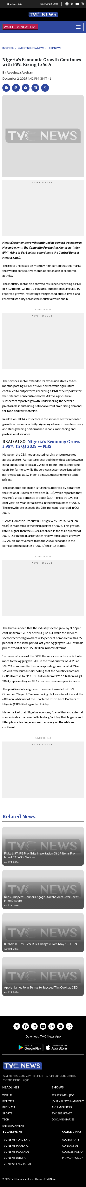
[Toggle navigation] (78, 27)
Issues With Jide (63, 1095)
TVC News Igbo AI (14, 1157)
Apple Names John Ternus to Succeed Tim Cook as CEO (41, 987)
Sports (7, 1113)
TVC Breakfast (62, 1113)
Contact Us (70, 1145)
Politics (8, 1101)
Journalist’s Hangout (68, 1101)
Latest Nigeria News (31, 47)
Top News (55, 47)
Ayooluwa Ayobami (20, 72)
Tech (5, 1119)
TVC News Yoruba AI (16, 1139)
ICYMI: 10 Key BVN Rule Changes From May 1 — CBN (40, 944)
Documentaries (63, 1119)
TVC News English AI (16, 1164)
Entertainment (13, 1125)
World (7, 1095)
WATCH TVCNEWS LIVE (20, 27)
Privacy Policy (72, 1157)
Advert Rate (16, 4)
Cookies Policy (73, 1151)
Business (8, 47)
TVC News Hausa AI (15, 1145)
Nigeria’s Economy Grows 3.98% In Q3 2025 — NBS (41, 444)
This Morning (62, 1107)
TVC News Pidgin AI (15, 1151)
